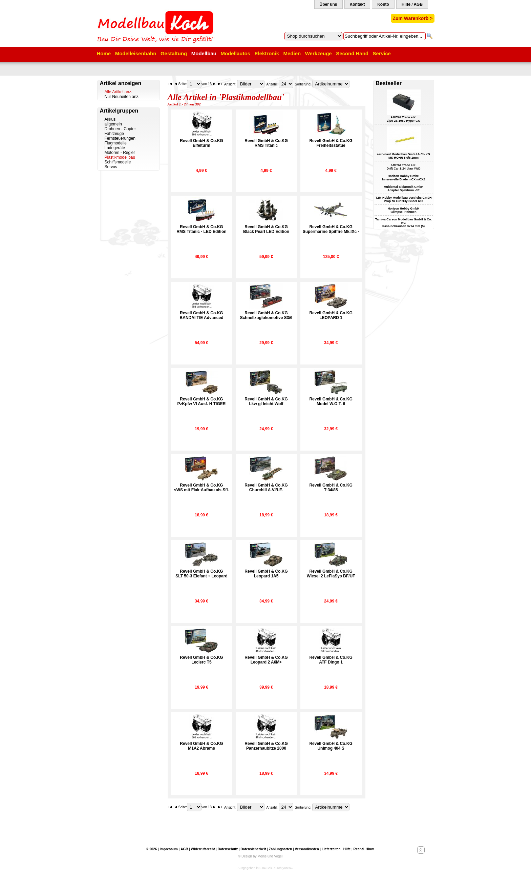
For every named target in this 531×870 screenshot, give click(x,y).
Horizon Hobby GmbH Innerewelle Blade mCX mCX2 (403, 177)
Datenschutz (228, 849)
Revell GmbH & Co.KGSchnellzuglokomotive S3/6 (266, 315)
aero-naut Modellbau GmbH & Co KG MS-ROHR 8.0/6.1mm (403, 156)
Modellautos (235, 53)
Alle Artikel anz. (118, 92)
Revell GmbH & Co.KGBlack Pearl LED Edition (266, 229)
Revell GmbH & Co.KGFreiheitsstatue (330, 143)
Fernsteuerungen (120, 138)
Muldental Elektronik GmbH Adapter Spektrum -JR (404, 188)
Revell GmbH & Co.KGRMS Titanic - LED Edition (201, 229)
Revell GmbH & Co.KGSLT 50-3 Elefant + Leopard (201, 573)
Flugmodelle (116, 143)
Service (382, 53)
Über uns (328, 4)
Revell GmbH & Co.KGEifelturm (201, 143)
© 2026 (151, 849)
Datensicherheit (253, 849)
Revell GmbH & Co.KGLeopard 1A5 (266, 573)
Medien (292, 53)
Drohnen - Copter (120, 128)
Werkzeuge (318, 53)
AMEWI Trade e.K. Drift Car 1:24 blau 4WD (403, 166)
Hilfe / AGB (412, 4)
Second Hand (352, 53)
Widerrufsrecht (203, 849)
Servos (111, 166)
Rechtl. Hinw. (363, 849)
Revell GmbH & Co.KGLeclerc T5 (201, 660)
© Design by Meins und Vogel (260, 856)
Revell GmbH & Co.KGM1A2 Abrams (201, 746)
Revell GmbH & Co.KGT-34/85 (330, 487)
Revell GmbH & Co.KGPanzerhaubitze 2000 (266, 746)
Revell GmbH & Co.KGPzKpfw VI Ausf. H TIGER (201, 401)
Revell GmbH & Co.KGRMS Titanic (266, 143)
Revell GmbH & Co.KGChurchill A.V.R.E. (266, 487)
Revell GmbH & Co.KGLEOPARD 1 (330, 315)
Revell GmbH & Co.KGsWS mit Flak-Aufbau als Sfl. (201, 487)
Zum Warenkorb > (412, 18)
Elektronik (266, 53)
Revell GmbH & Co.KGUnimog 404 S (330, 746)
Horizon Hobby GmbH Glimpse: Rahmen (404, 210)
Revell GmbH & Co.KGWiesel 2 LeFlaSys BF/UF (331, 573)
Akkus (110, 119)
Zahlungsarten (280, 849)
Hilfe (347, 849)
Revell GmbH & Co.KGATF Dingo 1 (330, 660)
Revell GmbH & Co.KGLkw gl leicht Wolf (266, 401)
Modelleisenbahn (135, 53)
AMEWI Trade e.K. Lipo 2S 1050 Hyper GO (404, 119)
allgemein (113, 124)
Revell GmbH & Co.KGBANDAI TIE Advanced (202, 315)
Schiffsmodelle (118, 162)
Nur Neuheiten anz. (122, 96)
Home (104, 53)
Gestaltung (174, 53)
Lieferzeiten (331, 849)
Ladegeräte (115, 147)
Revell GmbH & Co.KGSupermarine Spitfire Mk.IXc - (331, 229)
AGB (184, 849)
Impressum (169, 849)
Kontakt (357, 4)
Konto (383, 4)
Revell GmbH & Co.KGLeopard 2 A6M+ (266, 660)
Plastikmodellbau (120, 157)
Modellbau (203, 53)
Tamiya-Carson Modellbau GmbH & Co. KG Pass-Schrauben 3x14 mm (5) (403, 223)
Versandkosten (307, 849)
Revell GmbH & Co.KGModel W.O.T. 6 (330, 401)
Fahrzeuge (114, 133)
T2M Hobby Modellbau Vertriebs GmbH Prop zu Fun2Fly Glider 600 (403, 199)
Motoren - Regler (120, 152)
